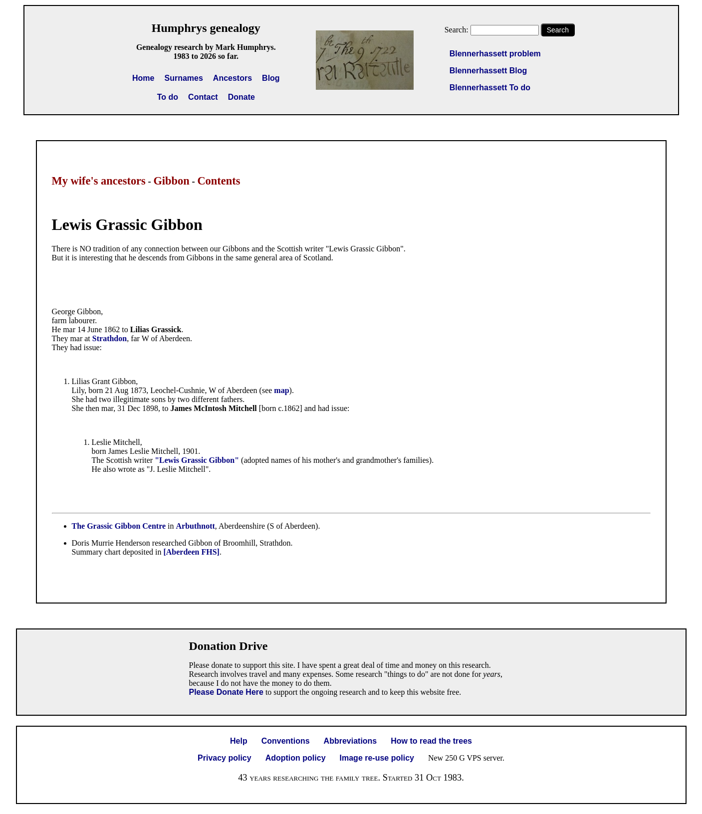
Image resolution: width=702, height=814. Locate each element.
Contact (203, 97)
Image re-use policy (377, 758)
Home (143, 78)
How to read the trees (431, 741)
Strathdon (109, 338)
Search (558, 30)
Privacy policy (224, 758)
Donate (241, 97)
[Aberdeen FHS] (191, 552)
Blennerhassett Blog (488, 70)
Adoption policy (295, 758)
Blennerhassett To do (490, 87)
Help (238, 741)
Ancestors (232, 78)
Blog (271, 78)
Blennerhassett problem (495, 53)
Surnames (183, 78)
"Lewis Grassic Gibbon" (197, 460)
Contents (218, 181)
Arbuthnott (195, 526)
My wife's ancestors (99, 181)
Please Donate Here (226, 692)
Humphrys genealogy (206, 27)
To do (167, 97)
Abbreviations (350, 741)
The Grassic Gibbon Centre (119, 526)
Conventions (285, 741)
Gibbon (171, 181)
